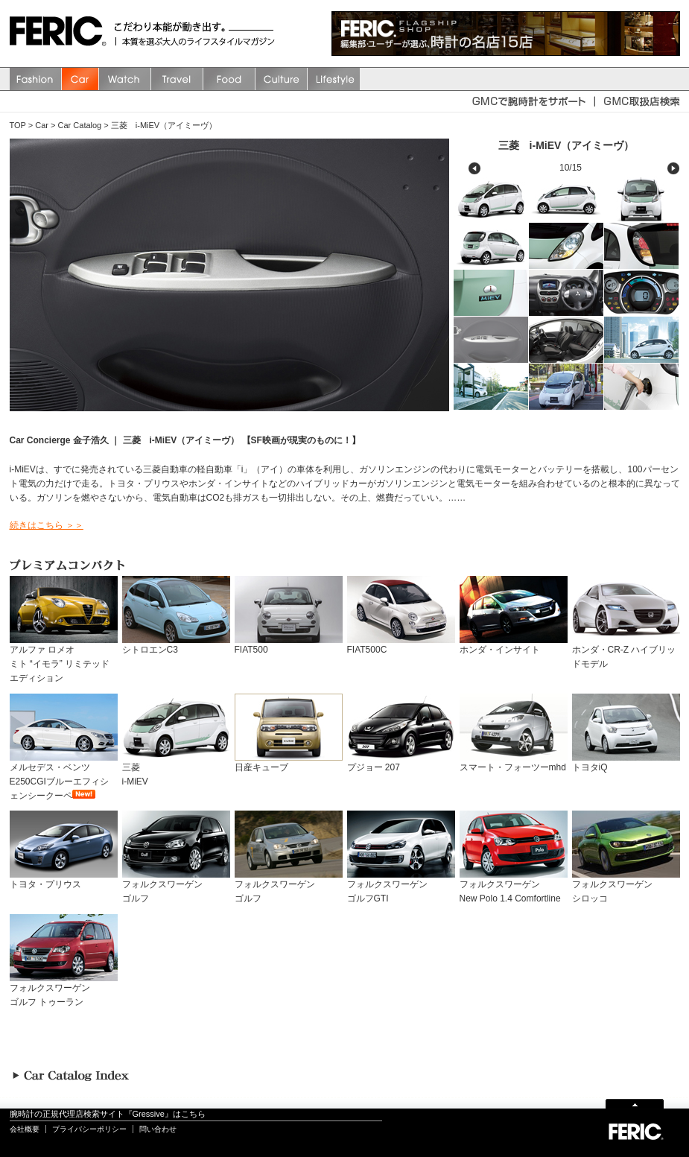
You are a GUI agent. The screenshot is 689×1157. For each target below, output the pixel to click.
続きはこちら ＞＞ (46, 525)
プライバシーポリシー (89, 1129)
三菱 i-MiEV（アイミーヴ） (164, 125)
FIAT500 (289, 645)
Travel (177, 79)
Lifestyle (334, 79)
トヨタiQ (626, 762)
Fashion (36, 79)
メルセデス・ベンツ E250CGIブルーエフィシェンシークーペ (64, 776)
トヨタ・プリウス (64, 879)
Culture (281, 79)
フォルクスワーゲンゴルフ (176, 886)
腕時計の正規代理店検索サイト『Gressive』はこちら (108, 1113)
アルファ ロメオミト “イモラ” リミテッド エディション (64, 659)
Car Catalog (80, 125)
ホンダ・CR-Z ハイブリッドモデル (626, 652)
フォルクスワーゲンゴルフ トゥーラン (64, 990)
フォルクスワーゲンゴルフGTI (401, 886)
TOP (18, 125)
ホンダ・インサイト (514, 645)
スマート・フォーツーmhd (514, 762)
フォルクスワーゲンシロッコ (626, 886)
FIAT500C (401, 645)
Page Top (635, 1103)
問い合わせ (158, 1129)
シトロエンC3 (176, 645)
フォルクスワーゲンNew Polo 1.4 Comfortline (514, 886)
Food (229, 79)
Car (80, 79)
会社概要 (24, 1129)
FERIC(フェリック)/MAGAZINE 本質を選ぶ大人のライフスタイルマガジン (62, 33)
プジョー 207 (401, 762)
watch (125, 79)
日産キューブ (289, 762)
